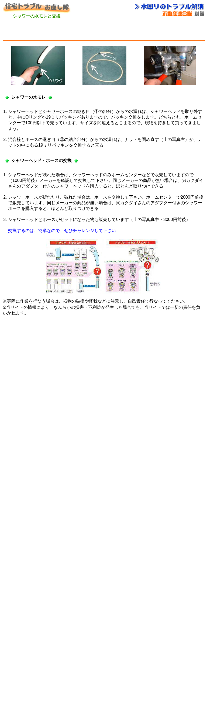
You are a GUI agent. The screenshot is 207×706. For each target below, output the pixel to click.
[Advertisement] (103, 31)
